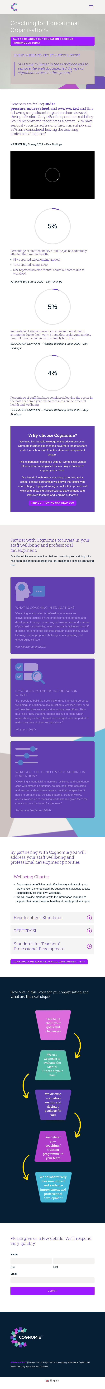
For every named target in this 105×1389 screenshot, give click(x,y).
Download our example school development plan (49, 961)
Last (55, 1267)
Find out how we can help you (52, 503)
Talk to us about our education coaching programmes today (43, 41)
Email (13, 1273)
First (12, 1267)
